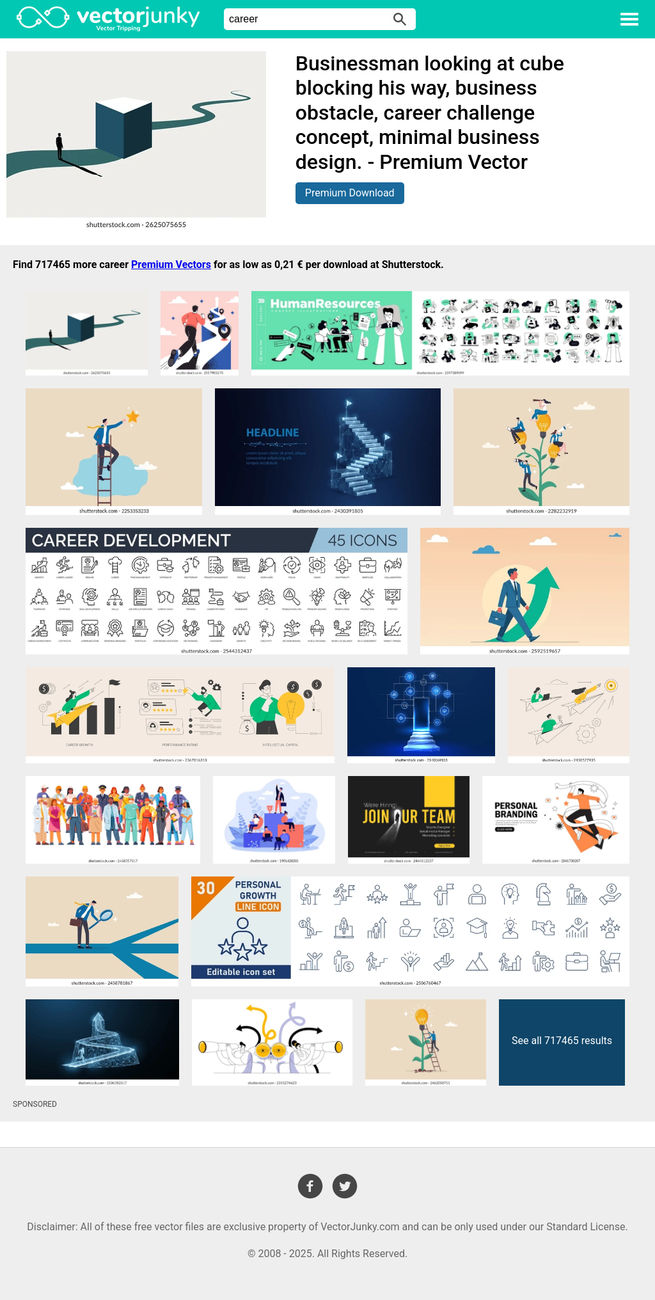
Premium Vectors (171, 264)
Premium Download (350, 193)
